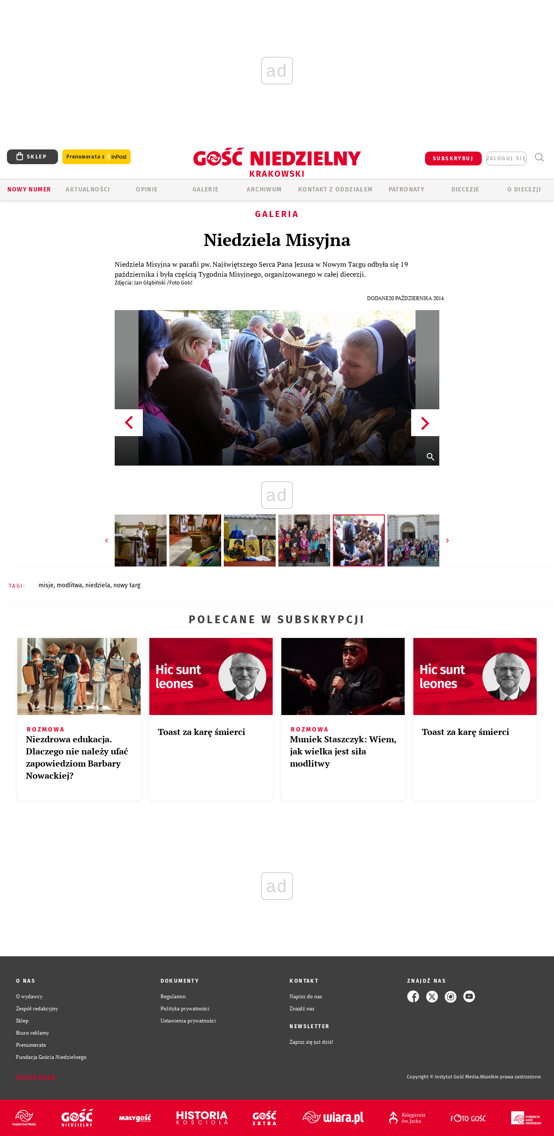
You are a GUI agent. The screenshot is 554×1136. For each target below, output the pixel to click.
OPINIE (147, 189)
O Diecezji (524, 189)
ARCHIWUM (264, 189)
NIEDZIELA (97, 585)
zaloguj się (506, 158)
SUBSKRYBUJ (453, 158)
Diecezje (465, 189)
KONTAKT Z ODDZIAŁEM (335, 189)
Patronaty (407, 189)
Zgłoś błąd (36, 1077)
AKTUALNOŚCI (88, 189)
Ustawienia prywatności (188, 1020)
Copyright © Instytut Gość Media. (443, 1077)
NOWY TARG (126, 585)
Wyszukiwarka (539, 157)
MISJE (46, 585)
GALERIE (206, 189)
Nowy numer (29, 189)
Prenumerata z (96, 157)
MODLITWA (69, 585)
